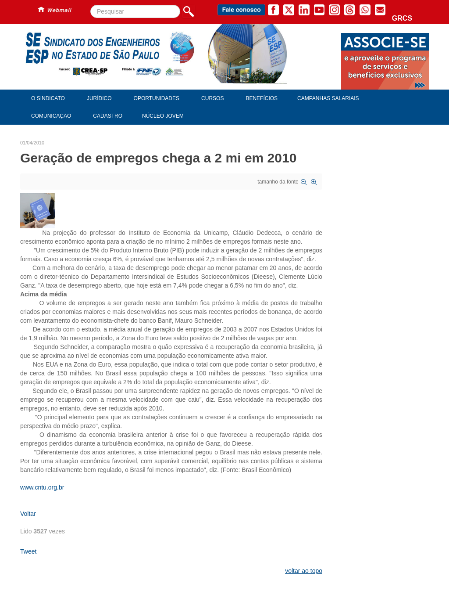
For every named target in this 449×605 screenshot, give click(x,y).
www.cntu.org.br (42, 487)
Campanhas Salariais (328, 98)
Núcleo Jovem (163, 116)
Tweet (28, 551)
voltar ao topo (303, 570)
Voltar (28, 513)
